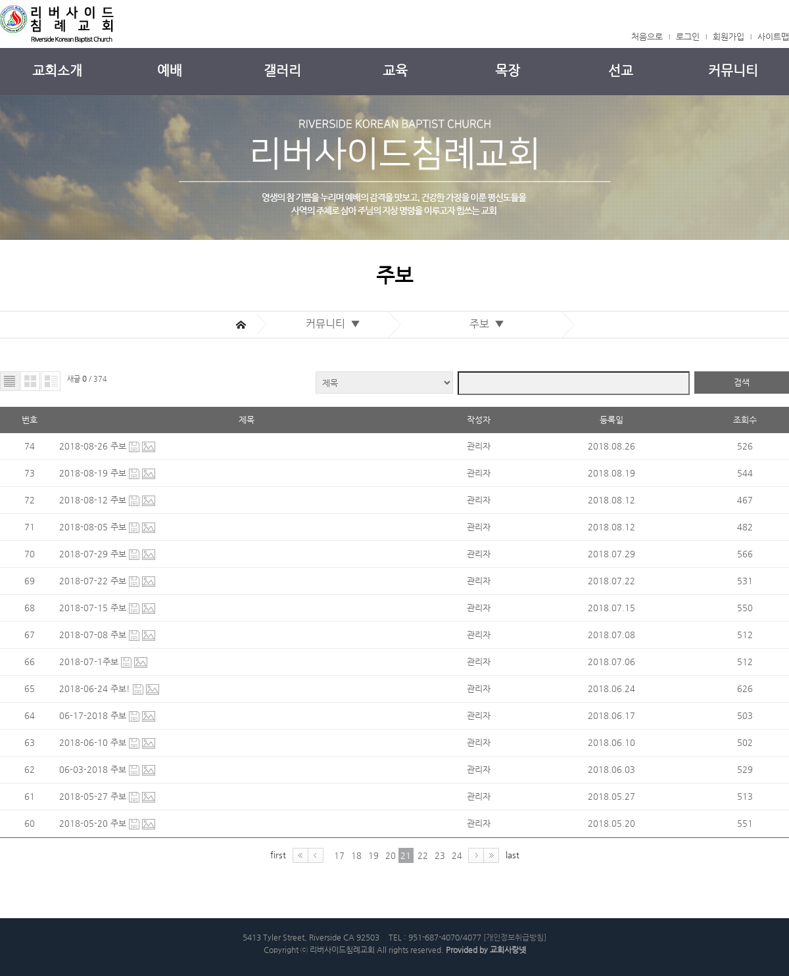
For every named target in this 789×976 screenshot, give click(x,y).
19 (373, 855)
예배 (169, 70)
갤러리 (282, 70)
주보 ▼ (489, 323)
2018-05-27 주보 (94, 796)
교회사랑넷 (508, 949)
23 (440, 855)
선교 (620, 70)
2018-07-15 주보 (94, 608)
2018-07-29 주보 (94, 554)
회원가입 (728, 36)
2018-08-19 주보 (94, 473)
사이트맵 (773, 36)
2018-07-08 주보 (94, 634)
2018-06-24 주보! (96, 688)
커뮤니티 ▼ (336, 323)
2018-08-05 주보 (94, 527)
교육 (395, 70)
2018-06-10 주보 (94, 742)
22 (423, 855)
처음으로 (647, 36)
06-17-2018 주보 (94, 715)
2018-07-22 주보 (94, 581)
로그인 (688, 36)
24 (457, 855)
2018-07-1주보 (90, 661)
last (512, 855)
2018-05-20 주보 (94, 823)
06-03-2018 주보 (94, 769)
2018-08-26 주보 (94, 446)
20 (390, 855)
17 (339, 855)
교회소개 (57, 70)
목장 (507, 70)
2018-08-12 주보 (94, 500)
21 (405, 855)
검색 (742, 382)
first (278, 855)
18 (356, 855)
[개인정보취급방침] (514, 937)
